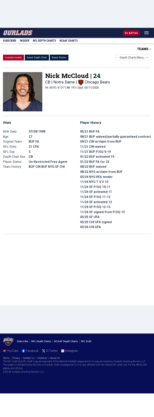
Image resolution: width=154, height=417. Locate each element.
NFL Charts (44, 40)
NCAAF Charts (69, 40)
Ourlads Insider (13, 57)
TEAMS (144, 49)
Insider (24, 40)
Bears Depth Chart (37, 57)
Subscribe (9, 40)
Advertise (42, 358)
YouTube (12, 350)
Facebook (32, 350)
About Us (55, 358)
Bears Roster (59, 57)
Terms (6, 358)
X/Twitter (52, 350)
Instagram (71, 350)
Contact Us (28, 358)
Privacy (16, 358)
